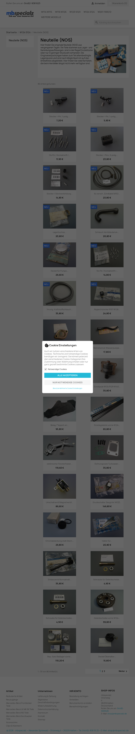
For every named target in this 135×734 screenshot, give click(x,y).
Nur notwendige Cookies (68, 382)
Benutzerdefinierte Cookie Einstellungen (67, 388)
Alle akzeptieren (67, 375)
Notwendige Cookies (55, 369)
